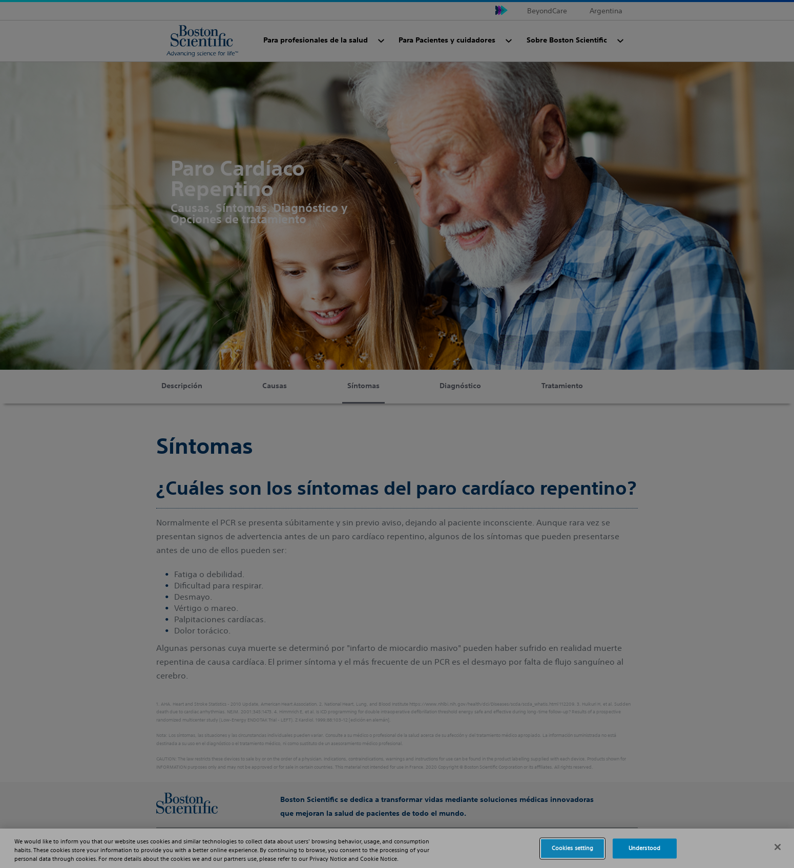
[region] (397, 848)
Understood (644, 848)
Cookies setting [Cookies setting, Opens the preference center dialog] (573, 848)
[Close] (777, 847)
